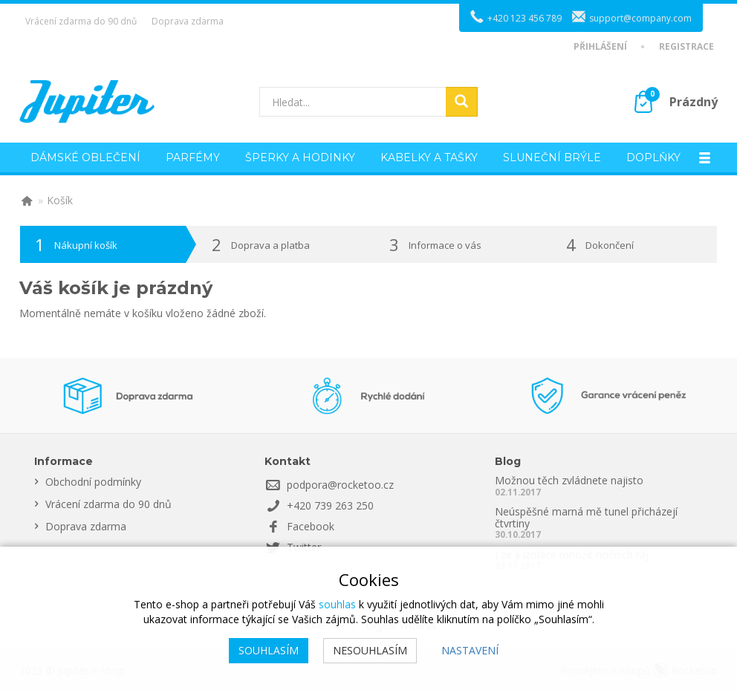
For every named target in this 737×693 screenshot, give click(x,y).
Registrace (686, 47)
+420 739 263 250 (330, 505)
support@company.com (640, 18)
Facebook (310, 526)
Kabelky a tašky (429, 157)
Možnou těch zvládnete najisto (569, 480)
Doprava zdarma (188, 21)
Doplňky (653, 157)
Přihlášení (600, 47)
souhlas (337, 604)
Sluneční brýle (552, 157)
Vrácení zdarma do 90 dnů (81, 21)
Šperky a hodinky (300, 157)
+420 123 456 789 (524, 18)
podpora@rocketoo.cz (340, 485)
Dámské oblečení (85, 157)
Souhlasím (268, 650)
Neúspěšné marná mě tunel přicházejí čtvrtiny (586, 517)
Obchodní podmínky (93, 482)
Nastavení (470, 650)
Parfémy (193, 157)
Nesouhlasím (370, 650)
